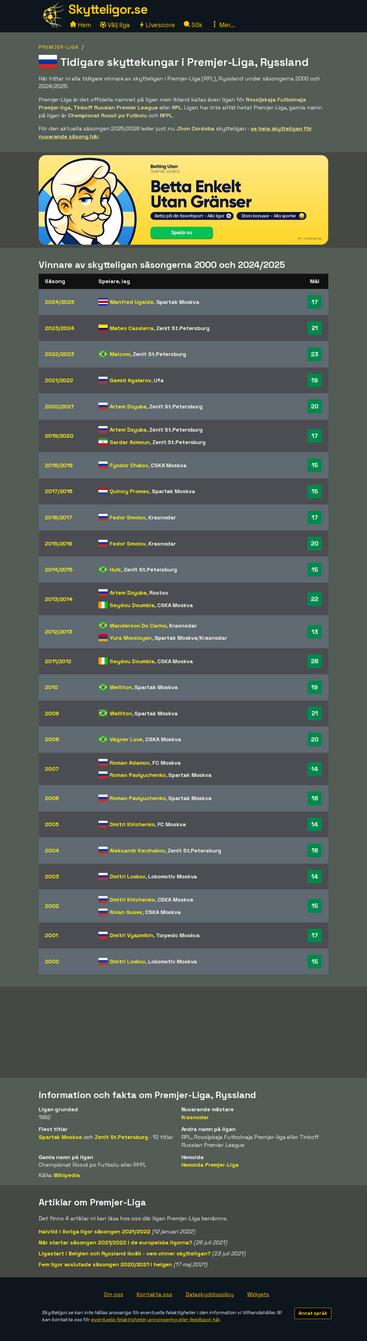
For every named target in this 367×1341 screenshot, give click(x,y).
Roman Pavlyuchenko (138, 774)
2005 (52, 824)
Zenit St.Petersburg (183, 328)
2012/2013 (58, 631)
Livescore (157, 25)
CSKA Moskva (169, 465)
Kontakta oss (154, 1294)
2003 (52, 876)
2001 (51, 935)
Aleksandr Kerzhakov (137, 850)
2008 (52, 739)
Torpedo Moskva (178, 935)
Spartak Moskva (178, 301)
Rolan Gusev (126, 912)
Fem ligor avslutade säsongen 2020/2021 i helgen (105, 1264)
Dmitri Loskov (127, 876)
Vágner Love (126, 739)
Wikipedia (67, 1175)
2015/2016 (58, 543)
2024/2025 (59, 301)
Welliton (121, 687)
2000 (52, 961)
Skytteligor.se (108, 9)
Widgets (258, 1294)
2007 (52, 768)
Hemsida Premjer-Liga (210, 1164)
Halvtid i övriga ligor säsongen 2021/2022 (94, 1231)
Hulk (115, 569)
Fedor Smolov (128, 517)
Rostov (158, 592)
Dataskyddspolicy (210, 1294)
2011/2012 (58, 661)
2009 (52, 713)
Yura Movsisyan (131, 637)
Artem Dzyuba (128, 406)
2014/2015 (59, 569)
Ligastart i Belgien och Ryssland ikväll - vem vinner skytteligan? (125, 1253)
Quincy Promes (129, 491)
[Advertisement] (183, 1032)
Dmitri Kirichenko (132, 824)
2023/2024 (59, 328)
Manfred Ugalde (132, 301)
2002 (52, 905)
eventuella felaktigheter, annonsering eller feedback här (155, 1319)
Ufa (159, 380)
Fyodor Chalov (129, 465)
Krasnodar (162, 517)
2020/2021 (59, 406)
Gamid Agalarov (130, 380)
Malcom (120, 353)
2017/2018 (59, 491)
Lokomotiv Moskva (172, 876)
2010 (51, 687)
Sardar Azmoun (130, 442)
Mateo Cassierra (132, 328)
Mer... (223, 25)
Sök (193, 25)
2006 (52, 798)
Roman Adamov (130, 762)
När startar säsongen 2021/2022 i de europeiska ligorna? (115, 1242)
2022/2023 (59, 353)
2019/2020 (59, 435)
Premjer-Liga (59, 47)
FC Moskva (166, 762)
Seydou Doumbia (132, 605)
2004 (52, 850)
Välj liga (115, 25)
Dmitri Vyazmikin (131, 935)
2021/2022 (59, 380)
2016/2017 (58, 517)
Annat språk (312, 1313)
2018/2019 (59, 465)
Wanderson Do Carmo (138, 625)
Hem (80, 25)
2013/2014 (59, 599)
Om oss (113, 1294)
